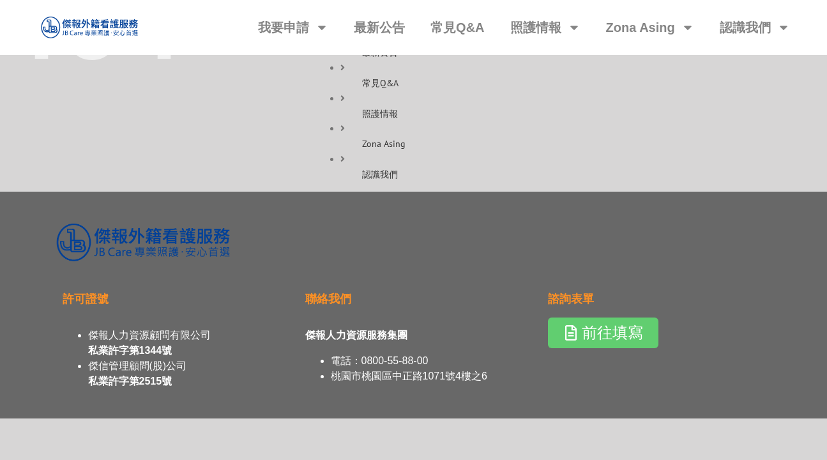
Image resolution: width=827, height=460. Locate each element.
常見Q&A (457, 27)
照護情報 (545, 27)
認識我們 (755, 27)
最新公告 (379, 27)
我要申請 (293, 27)
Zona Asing (650, 27)
